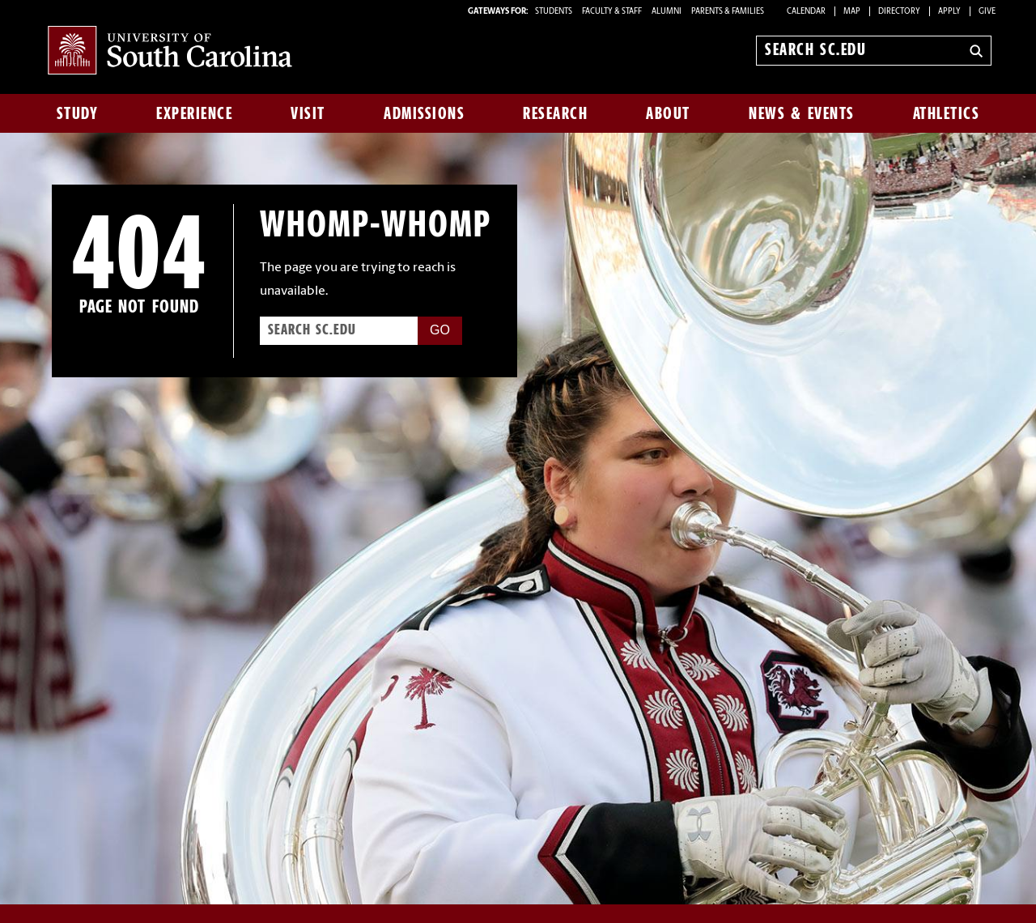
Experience (194, 113)
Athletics (946, 113)
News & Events (802, 113)
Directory (899, 11)
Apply (949, 11)
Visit (308, 113)
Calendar (806, 11)
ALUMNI (666, 11)
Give (987, 11)
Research (555, 113)
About (668, 113)
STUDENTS (554, 11)
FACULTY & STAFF (612, 11)
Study (78, 113)
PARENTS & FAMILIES (727, 11)
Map (851, 11)
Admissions (424, 113)
